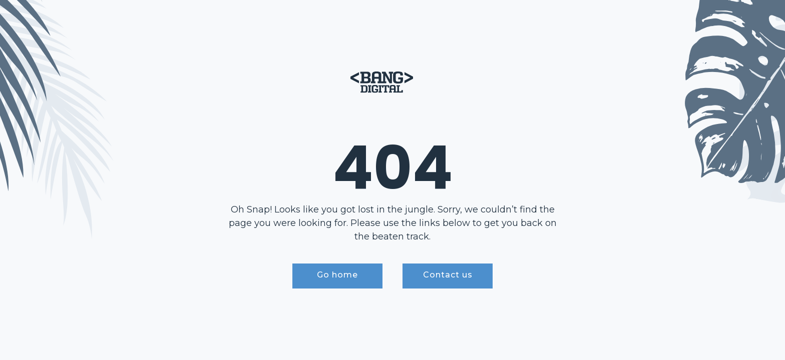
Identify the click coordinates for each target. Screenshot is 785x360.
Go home (337, 275)
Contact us (448, 275)
